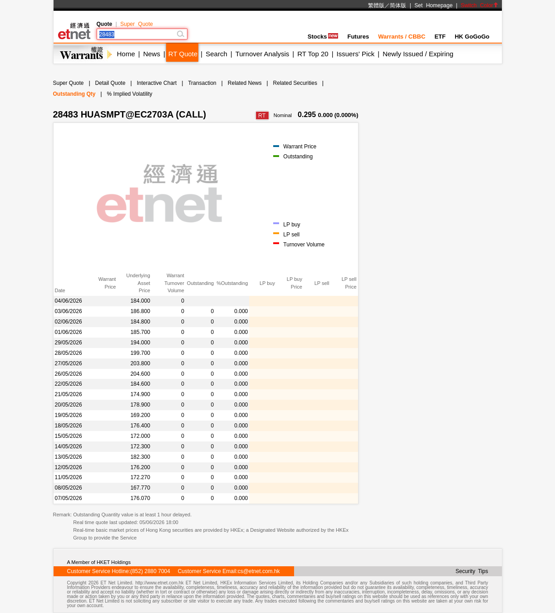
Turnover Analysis (263, 54)
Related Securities (295, 83)
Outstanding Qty (74, 94)
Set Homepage (433, 5)
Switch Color (479, 5)
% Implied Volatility (129, 94)
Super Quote (136, 24)
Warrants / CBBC (401, 36)
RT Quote (182, 54)
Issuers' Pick (356, 54)
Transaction (202, 83)
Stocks (323, 36)
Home (126, 54)
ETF (440, 36)
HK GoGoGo (472, 36)
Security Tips (472, 571)
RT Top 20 (312, 54)
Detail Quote (110, 83)
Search (216, 54)
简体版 (398, 5)
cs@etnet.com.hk (259, 571)
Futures (358, 36)
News (151, 54)
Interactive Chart (157, 83)
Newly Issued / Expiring (418, 54)
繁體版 (376, 5)
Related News (245, 83)
